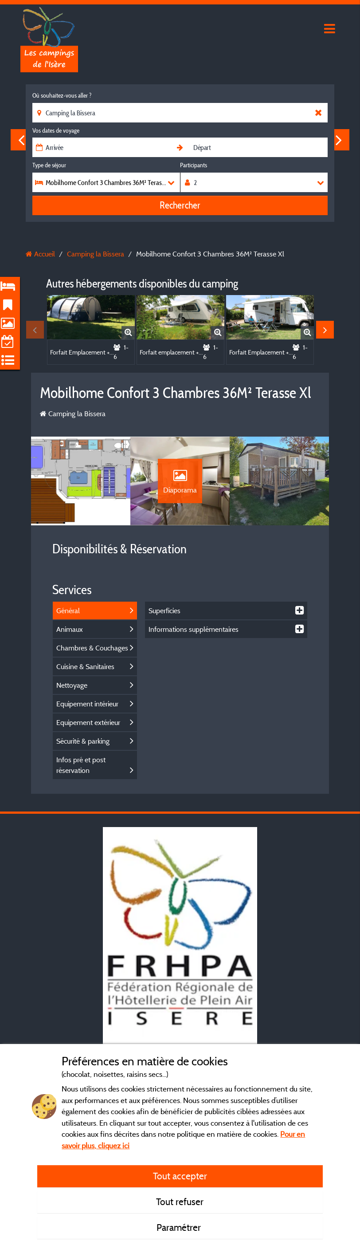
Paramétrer (180, 1227)
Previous (21, 139)
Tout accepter (180, 1176)
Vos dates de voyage (55, 130)
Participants (193, 165)
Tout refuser (179, 1201)
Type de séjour (49, 165)
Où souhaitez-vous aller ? (61, 95)
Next (338, 139)
